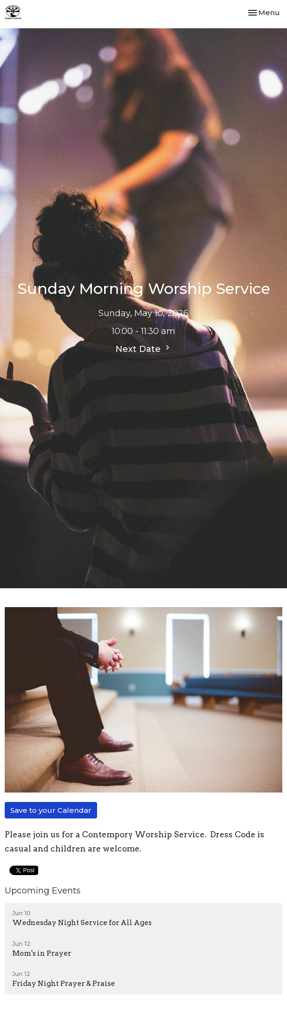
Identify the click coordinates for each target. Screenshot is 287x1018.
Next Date (143, 348)
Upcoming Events (43, 890)
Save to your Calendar (50, 810)
